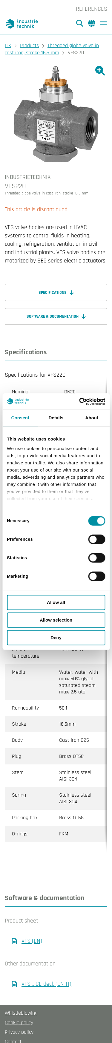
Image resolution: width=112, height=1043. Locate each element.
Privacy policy (19, 1008)
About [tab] (91, 417)
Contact (13, 1017)
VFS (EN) (32, 917)
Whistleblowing (21, 989)
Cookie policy (19, 998)
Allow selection (56, 619)
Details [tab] (56, 417)
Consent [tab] (20, 417)
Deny (56, 637)
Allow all (56, 602)
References (91, 9)
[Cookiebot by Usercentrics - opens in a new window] (79, 401)
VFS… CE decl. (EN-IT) (46, 960)
